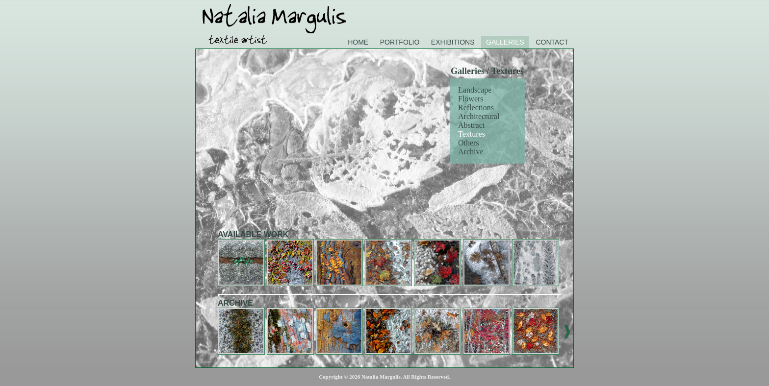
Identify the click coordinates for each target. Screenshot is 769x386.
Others (468, 143)
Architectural (478, 116)
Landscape (474, 90)
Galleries (505, 42)
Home (358, 42)
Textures (471, 134)
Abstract (471, 125)
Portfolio (400, 42)
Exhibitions (453, 42)
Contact (552, 42)
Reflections (476, 107)
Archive (471, 151)
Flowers (471, 99)
